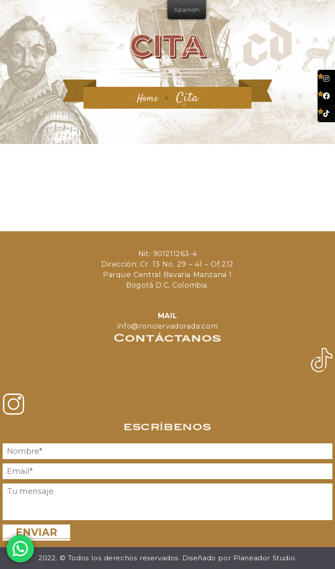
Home (147, 99)
